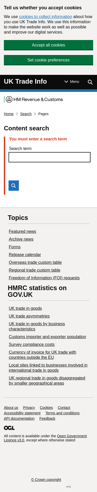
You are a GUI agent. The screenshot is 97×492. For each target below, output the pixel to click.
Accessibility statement (22, 413)
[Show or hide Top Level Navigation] (72, 81)
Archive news (21, 239)
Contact (64, 408)
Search (26, 114)
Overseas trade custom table (35, 262)
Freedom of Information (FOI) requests (44, 278)
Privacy (29, 408)
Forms (14, 247)
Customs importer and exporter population (47, 337)
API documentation (19, 418)
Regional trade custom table (34, 270)
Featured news (22, 231)
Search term (20, 148)
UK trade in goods (25, 308)
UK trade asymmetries (29, 316)
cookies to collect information (45, 16)
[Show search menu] (90, 82)
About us (11, 408)
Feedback (47, 418)
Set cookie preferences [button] (48, 60)
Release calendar (25, 254)
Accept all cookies (48, 45)
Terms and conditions (63, 413)
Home (8, 114)
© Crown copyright (46, 480)
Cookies (46, 408)
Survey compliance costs (32, 344)
